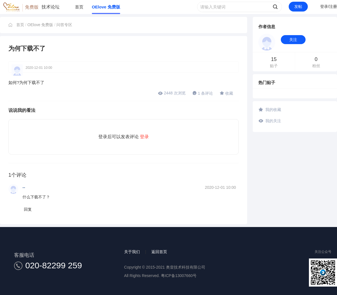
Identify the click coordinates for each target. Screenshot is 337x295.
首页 (79, 6)
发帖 (298, 6)
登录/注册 (328, 6)
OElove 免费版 (106, 6)
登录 (144, 136)
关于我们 (132, 251)
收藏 (226, 93)
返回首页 (159, 251)
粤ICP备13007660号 (179, 275)
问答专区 (64, 24)
